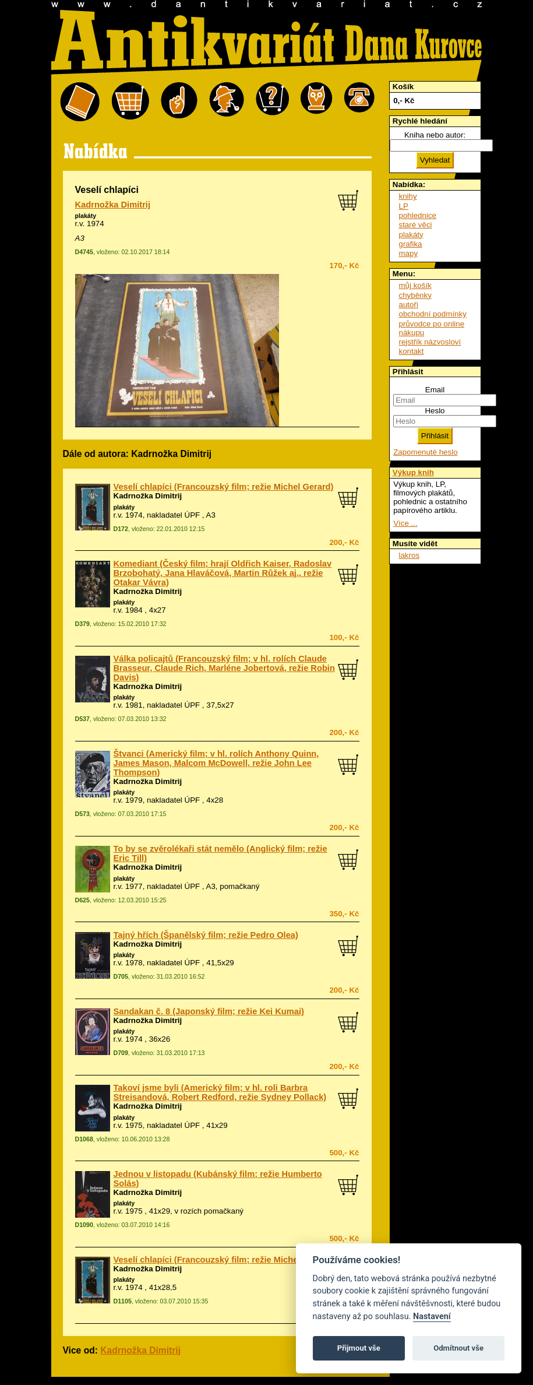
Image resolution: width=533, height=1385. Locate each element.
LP (403, 206)
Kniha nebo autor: (434, 135)
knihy (408, 196)
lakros (409, 555)
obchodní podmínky (433, 314)
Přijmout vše (358, 1348)
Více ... (405, 523)
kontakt (411, 351)
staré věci (415, 224)
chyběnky (415, 295)
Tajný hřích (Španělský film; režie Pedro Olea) (206, 935)
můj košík (415, 285)
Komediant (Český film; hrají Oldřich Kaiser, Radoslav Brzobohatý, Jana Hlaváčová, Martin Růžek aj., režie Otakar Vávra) (223, 573)
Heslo (434, 410)
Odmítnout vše (458, 1348)
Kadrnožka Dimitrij (113, 204)
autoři (408, 304)
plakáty (86, 215)
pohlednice (417, 215)
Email (434, 389)
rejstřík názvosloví (430, 342)
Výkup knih (413, 472)
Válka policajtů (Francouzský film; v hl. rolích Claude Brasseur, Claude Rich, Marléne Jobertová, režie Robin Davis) (224, 668)
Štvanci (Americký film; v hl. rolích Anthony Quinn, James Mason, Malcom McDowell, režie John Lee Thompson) (216, 763)
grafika (410, 244)
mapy (408, 253)
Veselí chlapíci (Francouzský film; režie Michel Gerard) (224, 486)
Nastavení (432, 1316)
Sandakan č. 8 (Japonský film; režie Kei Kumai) (209, 1011)
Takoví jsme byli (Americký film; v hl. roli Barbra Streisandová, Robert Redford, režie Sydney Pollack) (220, 1092)
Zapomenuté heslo (425, 452)
